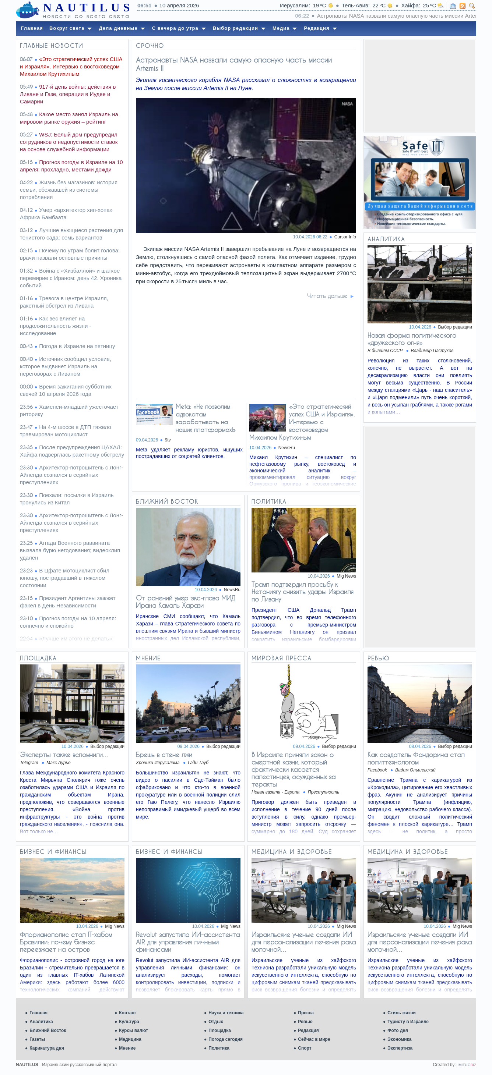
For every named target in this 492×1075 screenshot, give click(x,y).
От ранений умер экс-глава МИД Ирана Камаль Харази (185, 601)
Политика (218, 1048)
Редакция (308, 1030)
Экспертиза (399, 1048)
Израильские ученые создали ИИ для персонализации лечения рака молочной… (304, 942)
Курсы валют (133, 1030)
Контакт (127, 1012)
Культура (129, 1021)
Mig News (346, 576)
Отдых (215, 1021)
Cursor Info (345, 237)
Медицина (130, 1039)
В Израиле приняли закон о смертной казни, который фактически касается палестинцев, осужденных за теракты (293, 769)
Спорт (304, 1048)
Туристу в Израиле (408, 1021)
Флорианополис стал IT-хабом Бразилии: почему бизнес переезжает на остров (66, 942)
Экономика (399, 1039)
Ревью (305, 1021)
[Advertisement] (420, 86)
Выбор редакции (455, 327)
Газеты (37, 1039)
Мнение (127, 1048)
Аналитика (41, 1021)
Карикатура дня (46, 1048)
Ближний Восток (47, 1030)
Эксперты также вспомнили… (64, 754)
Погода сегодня (225, 1039)
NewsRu (286, 447)
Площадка (219, 1030)
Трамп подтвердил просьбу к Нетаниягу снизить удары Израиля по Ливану (303, 592)
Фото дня (397, 1030)
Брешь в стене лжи (164, 754)
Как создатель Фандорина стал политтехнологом (416, 758)
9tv (168, 440)
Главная (38, 1012)
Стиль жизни (401, 1012)
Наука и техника (225, 1012)
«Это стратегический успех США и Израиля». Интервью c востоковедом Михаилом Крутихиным (301, 422)
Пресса (306, 1012)
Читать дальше (327, 295)
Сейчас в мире (314, 1039)
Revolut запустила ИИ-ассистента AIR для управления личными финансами (188, 942)
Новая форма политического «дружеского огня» (412, 338)
